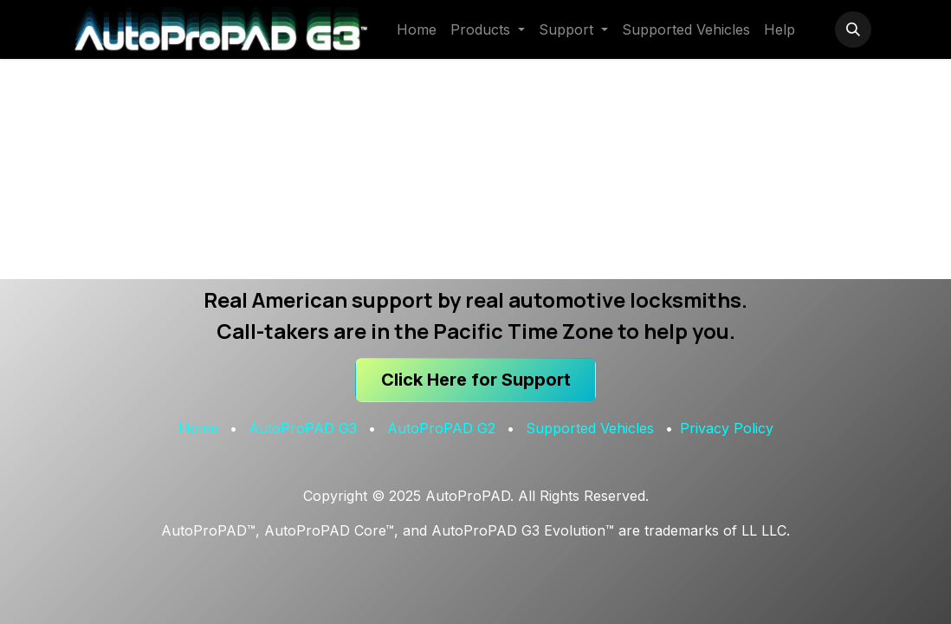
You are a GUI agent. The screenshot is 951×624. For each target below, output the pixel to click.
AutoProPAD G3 (303, 428)
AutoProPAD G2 (441, 428)
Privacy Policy (726, 428)
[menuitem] (416, 29)
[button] (853, 29)
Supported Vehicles (590, 428)
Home (198, 428)
